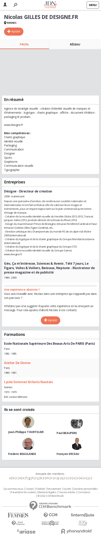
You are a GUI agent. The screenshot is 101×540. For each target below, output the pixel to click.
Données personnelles (85, 489)
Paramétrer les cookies (23, 492)
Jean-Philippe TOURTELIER (26, 432)
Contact (29, 489)
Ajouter (15, 31)
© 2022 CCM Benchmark (51, 496)
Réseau (75, 44)
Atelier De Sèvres (17, 363)
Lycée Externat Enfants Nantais (28, 382)
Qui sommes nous (13, 489)
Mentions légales (47, 492)
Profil (24, 44)
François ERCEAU (68, 454)
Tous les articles (66, 492)
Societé (67, 489)
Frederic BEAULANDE (22, 454)
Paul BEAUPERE (67, 433)
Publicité (40, 489)
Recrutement (54, 489)
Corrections (84, 492)
